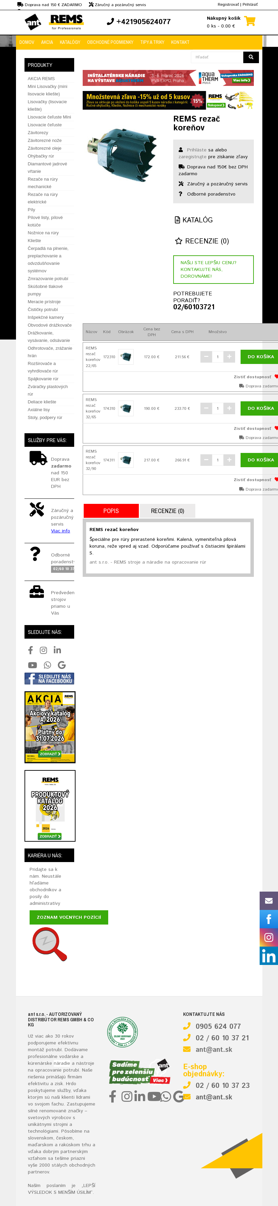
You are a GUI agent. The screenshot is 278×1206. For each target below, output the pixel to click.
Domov (26, 42)
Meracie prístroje (44, 301)
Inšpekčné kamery (46, 317)
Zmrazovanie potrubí (48, 278)
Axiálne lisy (39, 409)
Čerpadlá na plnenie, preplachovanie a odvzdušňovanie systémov (48, 259)
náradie (62, 1063)
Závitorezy (38, 132)
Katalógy (70, 42)
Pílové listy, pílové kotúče (45, 221)
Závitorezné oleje (45, 148)
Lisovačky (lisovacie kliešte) (47, 105)
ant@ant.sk (214, 1050)
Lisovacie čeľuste (45, 124)
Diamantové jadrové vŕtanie (47, 167)
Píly (31, 209)
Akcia (47, 42)
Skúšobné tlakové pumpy (45, 290)
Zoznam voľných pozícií (69, 917)
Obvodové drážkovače (50, 325)
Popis (111, 511)
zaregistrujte (193, 156)
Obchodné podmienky (110, 42)
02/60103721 (190, 307)
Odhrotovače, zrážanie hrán (50, 352)
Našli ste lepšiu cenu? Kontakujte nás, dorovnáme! (208, 269)
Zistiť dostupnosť (252, 377)
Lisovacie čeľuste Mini (49, 117)
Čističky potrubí (43, 309)
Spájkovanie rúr (43, 378)
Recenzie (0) (202, 241)
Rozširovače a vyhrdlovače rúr (43, 367)
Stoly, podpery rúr (45, 417)
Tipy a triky (152, 42)
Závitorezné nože (45, 140)
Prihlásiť (250, 4)
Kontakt (180, 42)
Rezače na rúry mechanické (43, 183)
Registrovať (228, 4)
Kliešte (34, 240)
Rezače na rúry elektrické (43, 198)
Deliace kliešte (42, 401)
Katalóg (194, 220)
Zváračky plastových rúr (48, 390)
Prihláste (197, 150)
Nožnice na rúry (43, 232)
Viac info (60, 531)
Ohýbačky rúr (41, 156)
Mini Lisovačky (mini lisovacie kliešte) (47, 90)
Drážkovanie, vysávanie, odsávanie (49, 336)
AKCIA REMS (41, 78)
